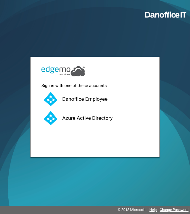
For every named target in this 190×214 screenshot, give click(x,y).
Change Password (174, 210)
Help (153, 210)
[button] (95, 98)
